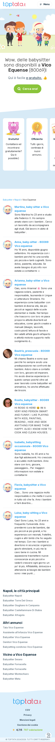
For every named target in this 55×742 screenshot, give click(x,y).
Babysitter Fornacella (14, 664)
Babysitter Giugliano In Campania (21, 605)
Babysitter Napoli (12, 595)
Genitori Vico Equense (15, 642)
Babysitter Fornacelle (14, 669)
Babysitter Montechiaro (16, 673)
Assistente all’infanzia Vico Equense (23, 632)
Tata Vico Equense (13, 627)
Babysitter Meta (11, 678)
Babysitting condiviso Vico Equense (22, 646)
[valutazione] (27, 730)
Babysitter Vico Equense (16, 637)
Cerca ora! (27, 89)
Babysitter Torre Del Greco (18, 600)
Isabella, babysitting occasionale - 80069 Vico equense (31, 446)
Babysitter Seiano (12, 659)
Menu (45, 4)
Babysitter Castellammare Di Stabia (22, 610)
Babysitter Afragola (13, 615)
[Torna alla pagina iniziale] (14, 4)
